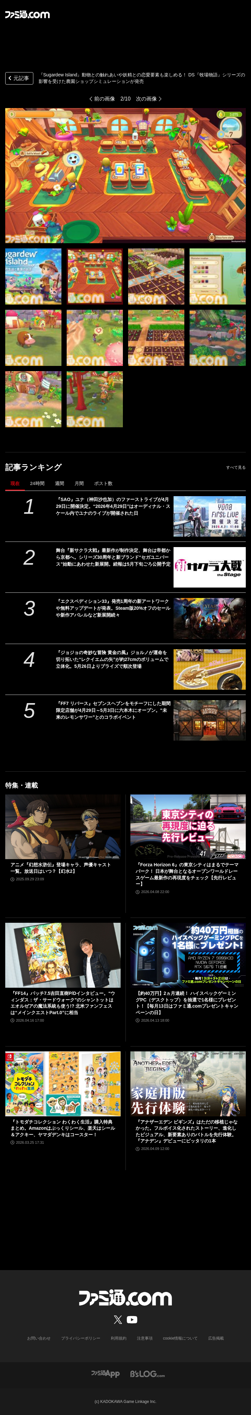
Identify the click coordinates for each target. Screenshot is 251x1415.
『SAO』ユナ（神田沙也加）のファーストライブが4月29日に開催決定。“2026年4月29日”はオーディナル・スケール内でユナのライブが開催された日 (113, 506)
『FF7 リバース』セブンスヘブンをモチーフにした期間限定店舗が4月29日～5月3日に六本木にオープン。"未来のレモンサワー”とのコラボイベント (113, 710)
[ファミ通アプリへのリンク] (106, 1373)
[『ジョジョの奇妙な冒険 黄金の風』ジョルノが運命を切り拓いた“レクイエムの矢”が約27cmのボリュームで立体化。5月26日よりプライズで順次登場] (210, 669)
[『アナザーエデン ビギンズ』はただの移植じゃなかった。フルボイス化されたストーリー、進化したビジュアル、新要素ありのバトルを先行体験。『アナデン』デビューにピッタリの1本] (188, 1083)
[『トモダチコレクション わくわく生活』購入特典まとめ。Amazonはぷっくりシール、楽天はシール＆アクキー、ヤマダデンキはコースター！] (63, 1083)
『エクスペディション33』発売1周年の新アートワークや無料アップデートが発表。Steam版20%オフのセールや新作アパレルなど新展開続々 (113, 608)
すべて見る (236, 467)
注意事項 (145, 1338)
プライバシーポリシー (80, 1338)
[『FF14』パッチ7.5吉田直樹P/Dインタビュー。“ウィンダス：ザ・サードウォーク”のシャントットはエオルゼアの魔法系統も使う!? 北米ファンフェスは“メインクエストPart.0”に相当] (63, 955)
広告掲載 (216, 1338)
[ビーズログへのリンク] (147, 1373)
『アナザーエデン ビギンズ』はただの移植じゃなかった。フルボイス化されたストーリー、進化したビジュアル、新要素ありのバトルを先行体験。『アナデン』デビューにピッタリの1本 (187, 1131)
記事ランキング (33, 467)
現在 (15, 483)
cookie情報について (180, 1338)
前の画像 (104, 99)
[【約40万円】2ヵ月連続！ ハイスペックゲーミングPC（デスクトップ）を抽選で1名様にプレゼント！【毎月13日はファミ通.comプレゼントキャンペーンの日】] (188, 955)
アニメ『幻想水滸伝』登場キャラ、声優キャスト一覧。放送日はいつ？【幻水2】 (60, 868)
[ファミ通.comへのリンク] (27, 14)
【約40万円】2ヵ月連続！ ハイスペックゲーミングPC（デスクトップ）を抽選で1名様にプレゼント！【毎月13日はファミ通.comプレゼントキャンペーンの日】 (187, 1003)
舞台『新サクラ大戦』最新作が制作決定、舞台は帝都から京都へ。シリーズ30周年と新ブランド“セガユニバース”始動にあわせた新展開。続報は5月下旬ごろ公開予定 (113, 557)
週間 (59, 483)
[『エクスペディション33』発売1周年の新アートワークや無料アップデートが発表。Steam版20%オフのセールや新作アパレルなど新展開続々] (210, 618)
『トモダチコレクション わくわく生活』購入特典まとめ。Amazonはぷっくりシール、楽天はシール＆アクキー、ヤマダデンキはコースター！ (62, 1128)
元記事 (18, 78)
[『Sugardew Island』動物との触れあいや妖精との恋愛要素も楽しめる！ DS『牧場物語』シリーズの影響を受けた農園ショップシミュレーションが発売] (33, 276)
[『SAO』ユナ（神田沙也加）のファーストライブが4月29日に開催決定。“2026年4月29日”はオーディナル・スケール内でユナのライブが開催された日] (210, 516)
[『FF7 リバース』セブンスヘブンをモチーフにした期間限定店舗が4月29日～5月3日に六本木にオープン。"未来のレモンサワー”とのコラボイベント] (210, 720)
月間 (79, 483)
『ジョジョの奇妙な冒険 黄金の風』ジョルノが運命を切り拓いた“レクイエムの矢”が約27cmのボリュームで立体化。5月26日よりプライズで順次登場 (112, 659)
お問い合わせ (39, 1338)
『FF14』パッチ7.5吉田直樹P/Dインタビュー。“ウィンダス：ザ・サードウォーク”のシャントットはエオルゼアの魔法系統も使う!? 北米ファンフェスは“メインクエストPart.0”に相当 (62, 1003)
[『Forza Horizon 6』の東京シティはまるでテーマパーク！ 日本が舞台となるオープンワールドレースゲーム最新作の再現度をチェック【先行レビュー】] (188, 826)
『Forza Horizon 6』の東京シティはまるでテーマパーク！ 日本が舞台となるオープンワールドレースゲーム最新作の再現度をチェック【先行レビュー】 (187, 874)
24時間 (37, 483)
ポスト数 (103, 483)
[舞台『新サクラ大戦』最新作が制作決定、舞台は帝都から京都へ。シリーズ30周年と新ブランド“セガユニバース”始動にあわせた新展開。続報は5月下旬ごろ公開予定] (210, 567)
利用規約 (118, 1338)
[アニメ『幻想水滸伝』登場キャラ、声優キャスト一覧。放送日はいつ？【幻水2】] (63, 826)
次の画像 (146, 99)
